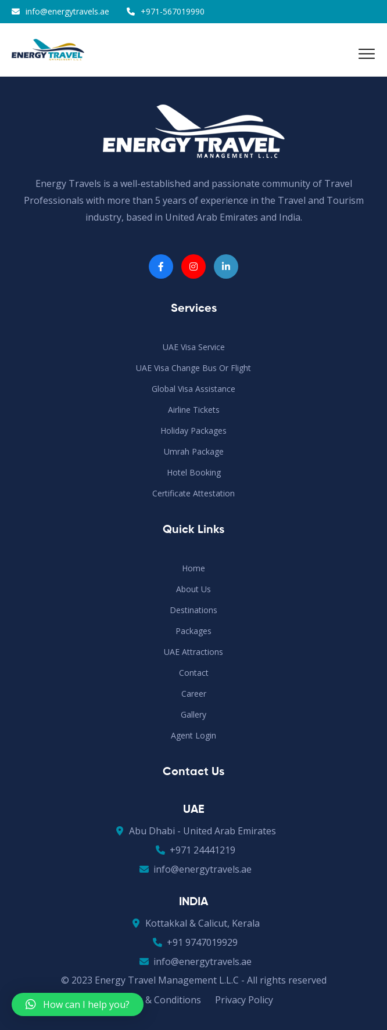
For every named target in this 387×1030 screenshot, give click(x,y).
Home (193, 568)
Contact (194, 672)
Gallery (193, 714)
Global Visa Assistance (193, 388)
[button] (78, 1004)
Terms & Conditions (157, 999)
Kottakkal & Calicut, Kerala (194, 923)
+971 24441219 (193, 850)
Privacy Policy (244, 999)
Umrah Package (194, 451)
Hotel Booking (194, 472)
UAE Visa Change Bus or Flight (193, 367)
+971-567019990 (173, 11)
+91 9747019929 (193, 942)
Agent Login (193, 735)
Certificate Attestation (193, 493)
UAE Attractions (193, 651)
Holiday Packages (193, 430)
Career (193, 693)
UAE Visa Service (194, 346)
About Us (193, 589)
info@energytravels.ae (67, 11)
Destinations (193, 609)
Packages (193, 630)
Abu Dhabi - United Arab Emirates (194, 831)
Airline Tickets (194, 409)
